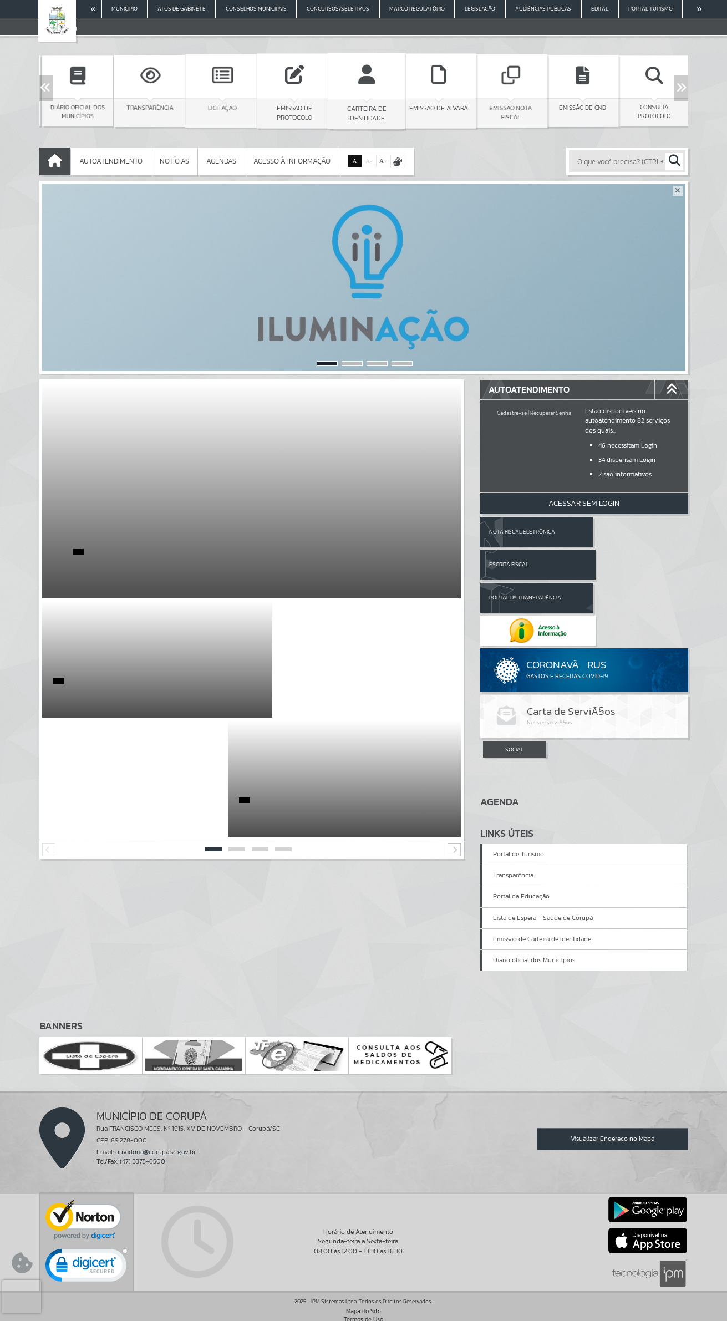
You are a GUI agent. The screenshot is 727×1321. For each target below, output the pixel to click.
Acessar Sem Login (583, 503)
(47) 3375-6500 (142, 1144)
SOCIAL (514, 684)
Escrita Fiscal (612, 531)
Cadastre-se (512, 413)
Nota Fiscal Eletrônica (522, 531)
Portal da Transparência (525, 564)
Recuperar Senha (550, 413)
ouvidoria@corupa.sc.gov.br (155, 1134)
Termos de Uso (363, 1301)
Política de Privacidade (363, 1309)
